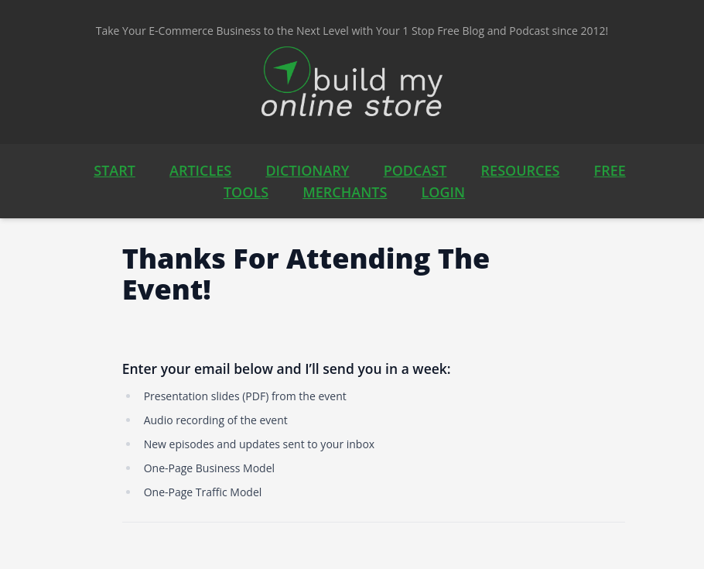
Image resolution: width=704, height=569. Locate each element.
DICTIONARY (307, 170)
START (114, 170)
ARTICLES (200, 170)
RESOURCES (520, 170)
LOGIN (444, 192)
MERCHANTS (344, 192)
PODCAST (415, 170)
